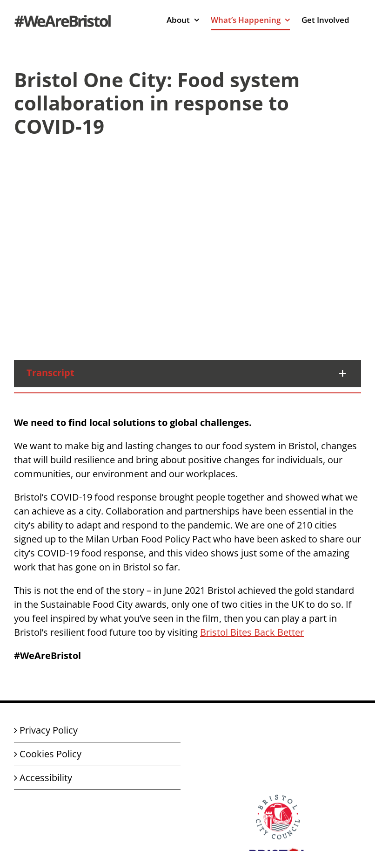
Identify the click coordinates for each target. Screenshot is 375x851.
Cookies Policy (50, 754)
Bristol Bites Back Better (252, 632)
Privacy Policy (49, 730)
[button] (187, 373)
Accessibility (46, 777)
